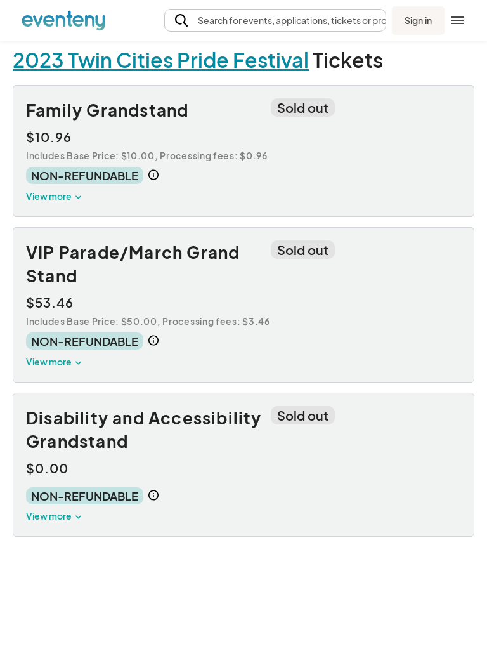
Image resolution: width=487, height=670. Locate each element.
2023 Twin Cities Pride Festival (161, 59)
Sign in (418, 20)
